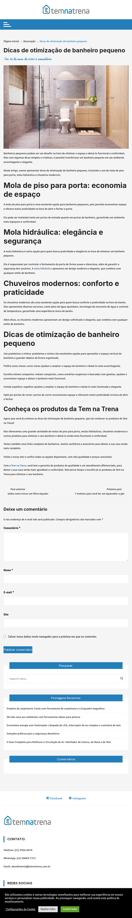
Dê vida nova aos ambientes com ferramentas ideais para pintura (43, 717)
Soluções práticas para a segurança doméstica (33, 733)
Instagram (77, 798)
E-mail (8, 592)
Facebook (54, 798)
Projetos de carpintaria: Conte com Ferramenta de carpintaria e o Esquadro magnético (55, 708)
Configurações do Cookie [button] (20, 909)
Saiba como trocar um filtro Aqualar (28, 493)
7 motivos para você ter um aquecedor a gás (99, 493)
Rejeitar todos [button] (48, 909)
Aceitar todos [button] (70, 909)
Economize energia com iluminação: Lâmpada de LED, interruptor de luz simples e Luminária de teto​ (64, 725)
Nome (8, 570)
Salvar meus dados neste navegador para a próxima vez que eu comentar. (52, 636)
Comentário (11, 528)
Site (5, 614)
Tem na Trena (18, 465)
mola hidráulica (43, 268)
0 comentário (43, 59)
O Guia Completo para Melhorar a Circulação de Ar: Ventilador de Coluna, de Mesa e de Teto (59, 742)
